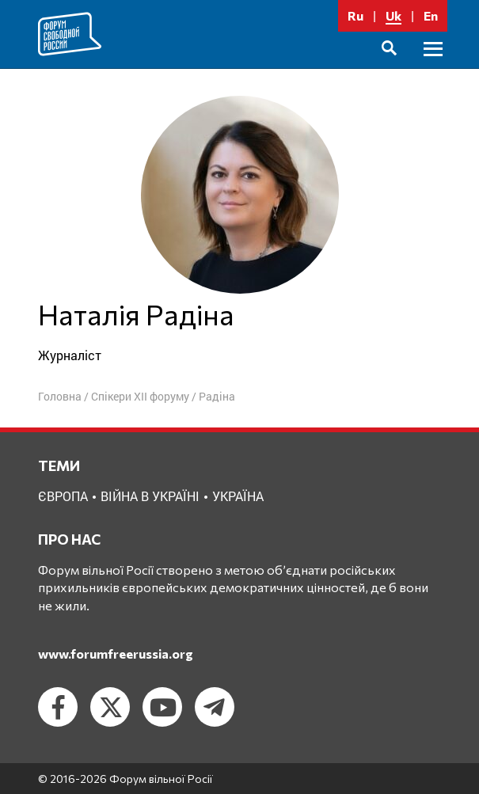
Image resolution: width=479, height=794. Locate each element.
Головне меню (433, 67)
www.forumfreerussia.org (115, 653)
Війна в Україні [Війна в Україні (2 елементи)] (150, 496)
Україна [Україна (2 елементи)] (238, 496)
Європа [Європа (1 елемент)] (63, 496)
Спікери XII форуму (140, 396)
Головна (60, 396)
